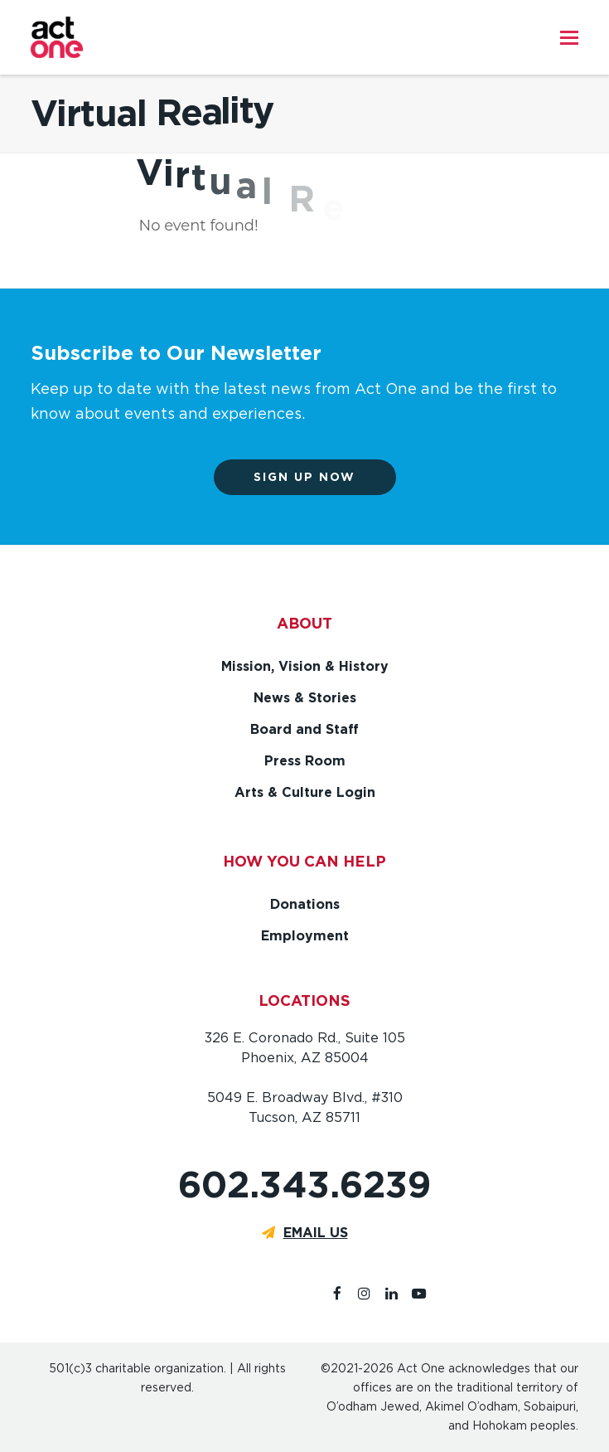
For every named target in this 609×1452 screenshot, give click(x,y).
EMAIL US (315, 1233)
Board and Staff (304, 729)
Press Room (305, 761)
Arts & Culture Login (304, 792)
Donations (305, 904)
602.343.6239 (304, 1185)
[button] (569, 37)
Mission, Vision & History (305, 666)
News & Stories (305, 698)
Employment (305, 936)
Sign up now (304, 476)
